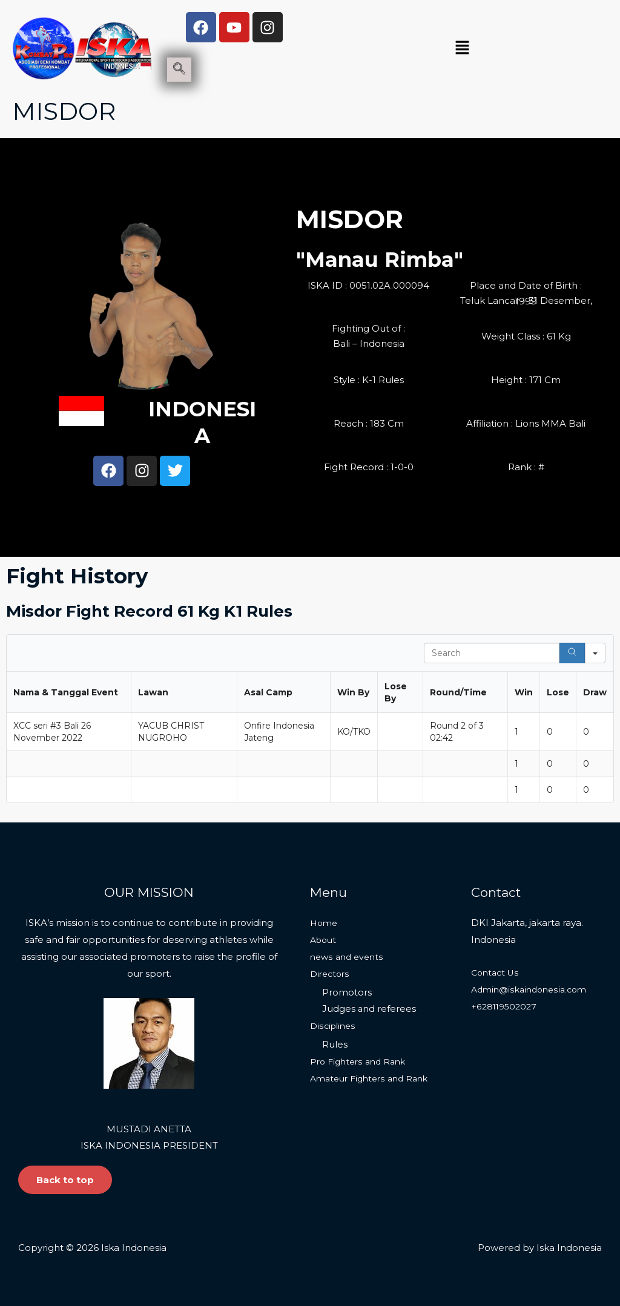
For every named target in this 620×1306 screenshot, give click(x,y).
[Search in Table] (491, 653)
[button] (462, 48)
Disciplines (334, 1026)
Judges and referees (369, 1009)
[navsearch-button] (179, 69)
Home (325, 922)
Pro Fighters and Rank (361, 1062)
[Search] (572, 653)
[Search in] (595, 653)
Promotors (347, 993)
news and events (349, 956)
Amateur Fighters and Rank (373, 1079)
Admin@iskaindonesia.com (533, 989)
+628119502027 (506, 1006)
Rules (335, 1045)
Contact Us (497, 972)
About (324, 939)
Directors (331, 973)
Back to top (65, 1180)
